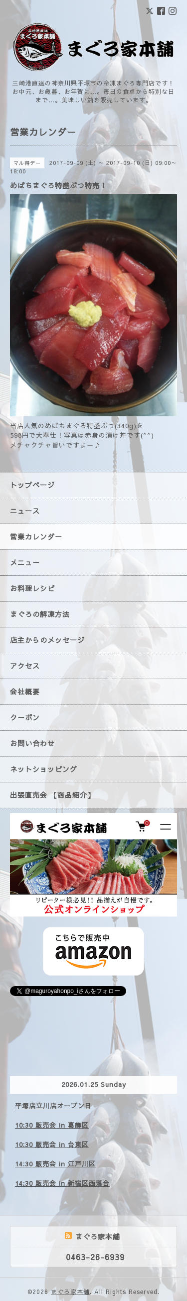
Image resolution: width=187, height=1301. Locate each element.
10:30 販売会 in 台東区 (52, 1144)
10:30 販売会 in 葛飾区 (52, 1125)
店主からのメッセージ (47, 640)
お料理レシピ (32, 588)
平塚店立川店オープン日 (53, 1105)
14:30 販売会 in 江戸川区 (55, 1163)
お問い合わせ (32, 743)
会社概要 (25, 691)
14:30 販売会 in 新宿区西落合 (62, 1183)
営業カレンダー (36, 536)
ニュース (25, 511)
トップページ (32, 485)
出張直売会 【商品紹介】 (52, 795)
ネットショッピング (43, 769)
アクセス (25, 666)
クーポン (25, 717)
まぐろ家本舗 (70, 1292)
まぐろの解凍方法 (40, 614)
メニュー (25, 562)
